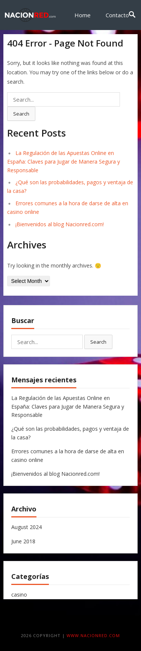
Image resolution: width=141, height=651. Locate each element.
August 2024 (26, 527)
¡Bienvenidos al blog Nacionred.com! (59, 224)
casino (19, 594)
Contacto (117, 15)
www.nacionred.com (93, 635)
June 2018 (23, 541)
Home (82, 15)
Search (21, 113)
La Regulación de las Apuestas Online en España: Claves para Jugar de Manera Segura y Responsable (63, 161)
